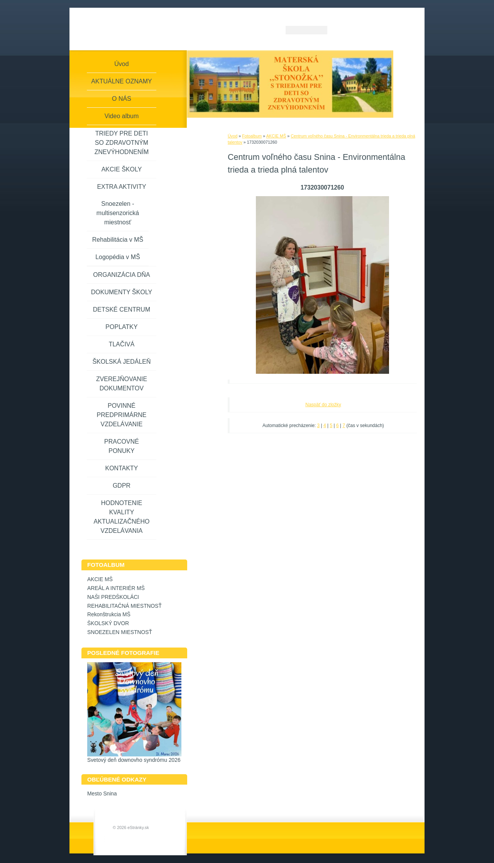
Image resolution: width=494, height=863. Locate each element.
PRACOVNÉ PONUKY (121, 446)
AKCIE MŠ (276, 136)
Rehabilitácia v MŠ (118, 239)
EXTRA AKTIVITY (121, 186)
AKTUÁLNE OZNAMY (121, 81)
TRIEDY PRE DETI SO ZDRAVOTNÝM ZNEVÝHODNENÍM (122, 142)
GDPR (121, 485)
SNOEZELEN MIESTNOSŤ (119, 632)
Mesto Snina (102, 794)
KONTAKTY (121, 468)
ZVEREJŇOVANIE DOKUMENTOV (121, 384)
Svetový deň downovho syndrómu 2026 (134, 760)
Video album (122, 116)
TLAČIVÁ (122, 344)
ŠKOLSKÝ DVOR (108, 623)
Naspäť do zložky (323, 404)
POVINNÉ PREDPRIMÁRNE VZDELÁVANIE (122, 414)
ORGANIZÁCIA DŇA (121, 274)
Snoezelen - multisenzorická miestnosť (117, 212)
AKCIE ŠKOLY (122, 169)
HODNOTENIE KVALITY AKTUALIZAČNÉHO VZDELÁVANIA (122, 517)
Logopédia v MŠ (117, 257)
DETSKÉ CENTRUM (121, 309)
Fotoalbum (252, 136)
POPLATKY (121, 327)
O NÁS (121, 98)
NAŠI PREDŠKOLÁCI (113, 597)
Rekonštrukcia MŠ (108, 614)
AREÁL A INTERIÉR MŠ (116, 588)
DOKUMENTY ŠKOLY (121, 292)
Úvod (232, 136)
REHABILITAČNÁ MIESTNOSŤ (124, 606)
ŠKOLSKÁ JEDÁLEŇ (121, 361)
